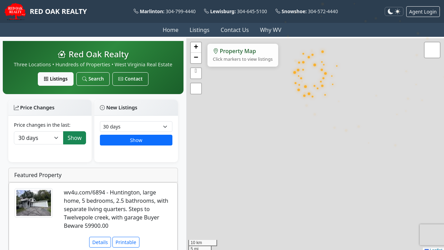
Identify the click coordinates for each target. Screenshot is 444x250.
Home (171, 30)
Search (93, 78)
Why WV (270, 30)
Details (100, 242)
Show (75, 138)
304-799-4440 (181, 11)
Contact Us (235, 30)
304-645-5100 (252, 11)
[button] (196, 47)
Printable (126, 242)
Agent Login (423, 11)
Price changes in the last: (42, 125)
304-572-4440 (323, 11)
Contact (130, 78)
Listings (200, 30)
